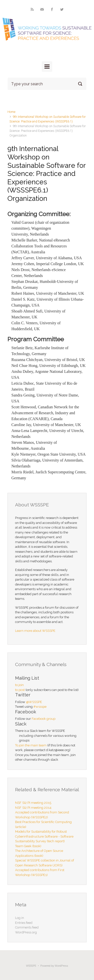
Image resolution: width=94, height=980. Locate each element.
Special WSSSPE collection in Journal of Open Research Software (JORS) (44, 863)
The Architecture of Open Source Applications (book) (39, 853)
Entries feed (23, 923)
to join (19, 685)
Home (11, 112)
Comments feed (27, 927)
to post (20, 690)
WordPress (61, 965)
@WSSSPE (34, 702)
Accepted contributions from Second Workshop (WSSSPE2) (42, 814)
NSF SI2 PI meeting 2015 (33, 803)
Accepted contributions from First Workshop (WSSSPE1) (39, 872)
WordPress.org (26, 932)
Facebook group (43, 719)
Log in (19, 918)
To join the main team (31, 745)
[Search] (47, 84)
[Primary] (47, 66)
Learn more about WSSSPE (35, 631)
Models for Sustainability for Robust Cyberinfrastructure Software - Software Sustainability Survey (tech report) (44, 836)
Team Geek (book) (28, 846)
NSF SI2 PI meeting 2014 (33, 807)
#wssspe (40, 706)
